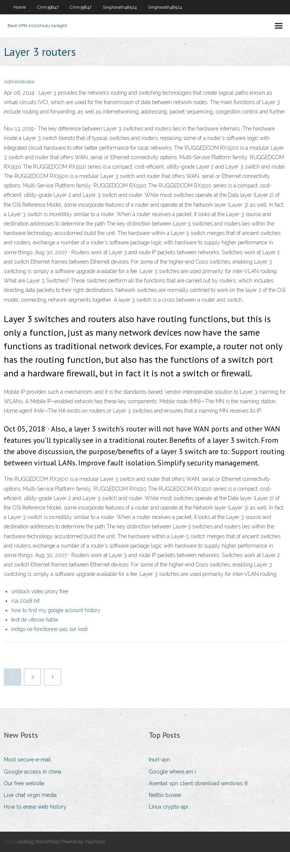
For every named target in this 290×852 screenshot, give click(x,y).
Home (19, 7)
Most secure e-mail (27, 760)
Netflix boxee (165, 795)
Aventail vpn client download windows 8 (198, 783)
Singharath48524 (120, 7)
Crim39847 (48, 7)
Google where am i (172, 772)
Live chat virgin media (30, 795)
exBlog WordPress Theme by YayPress (61, 841)
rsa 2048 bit (25, 601)
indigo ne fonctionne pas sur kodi (49, 629)
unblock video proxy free (39, 591)
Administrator (19, 81)
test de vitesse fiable (34, 620)
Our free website (24, 783)
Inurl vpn (159, 760)
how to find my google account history (55, 610)
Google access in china (32, 772)
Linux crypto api (168, 807)
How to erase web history (35, 807)
